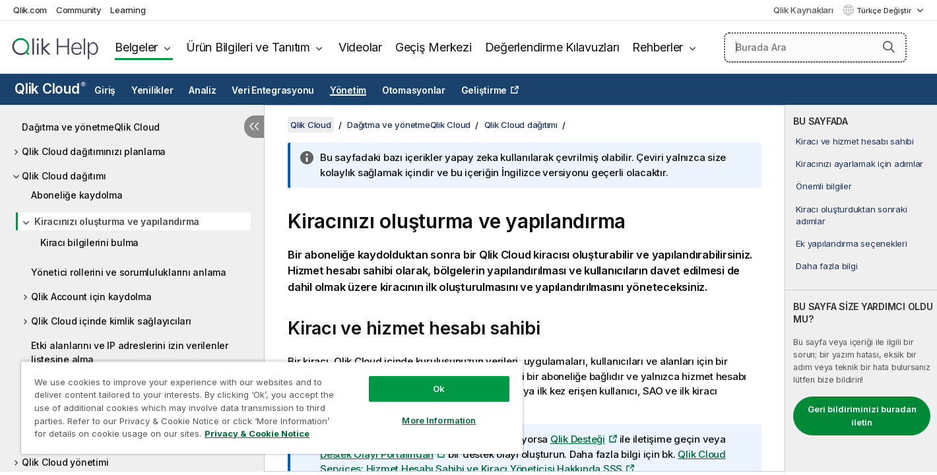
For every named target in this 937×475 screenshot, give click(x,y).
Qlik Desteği (577, 439)
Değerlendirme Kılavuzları (552, 47)
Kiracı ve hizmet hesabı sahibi (855, 141)
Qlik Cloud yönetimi (65, 462)
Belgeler (136, 47)
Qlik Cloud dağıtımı (64, 175)
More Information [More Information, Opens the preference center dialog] (439, 420)
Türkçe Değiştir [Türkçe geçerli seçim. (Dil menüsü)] (884, 10)
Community (79, 10)
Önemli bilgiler (823, 186)
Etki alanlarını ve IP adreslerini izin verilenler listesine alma (129, 352)
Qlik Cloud (50, 88)
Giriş (104, 90)
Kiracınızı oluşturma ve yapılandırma (116, 221)
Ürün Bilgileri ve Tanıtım (248, 47)
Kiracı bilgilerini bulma (89, 242)
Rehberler (657, 47)
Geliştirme (484, 90)
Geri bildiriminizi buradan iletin (862, 416)
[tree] (132, 291)
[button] (889, 46)
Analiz (202, 90)
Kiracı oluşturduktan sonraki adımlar (851, 215)
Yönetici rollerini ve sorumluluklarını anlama (128, 272)
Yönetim (348, 90)
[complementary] (861, 288)
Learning (127, 10)
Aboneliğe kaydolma (77, 195)
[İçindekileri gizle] (254, 126)
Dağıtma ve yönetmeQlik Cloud (91, 127)
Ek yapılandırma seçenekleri (851, 243)
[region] (272, 407)
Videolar (360, 47)
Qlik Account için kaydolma (91, 296)
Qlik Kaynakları (803, 10)
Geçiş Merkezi (433, 47)
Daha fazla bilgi (826, 266)
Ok (439, 388)
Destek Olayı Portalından (377, 454)
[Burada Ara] (815, 47)
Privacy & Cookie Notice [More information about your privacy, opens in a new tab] (257, 433)
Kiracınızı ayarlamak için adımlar (859, 163)
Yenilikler (152, 90)
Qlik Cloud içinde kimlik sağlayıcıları (111, 321)
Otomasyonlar (413, 90)
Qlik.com (30, 10)
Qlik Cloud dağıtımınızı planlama (94, 151)
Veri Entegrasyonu (273, 90)
